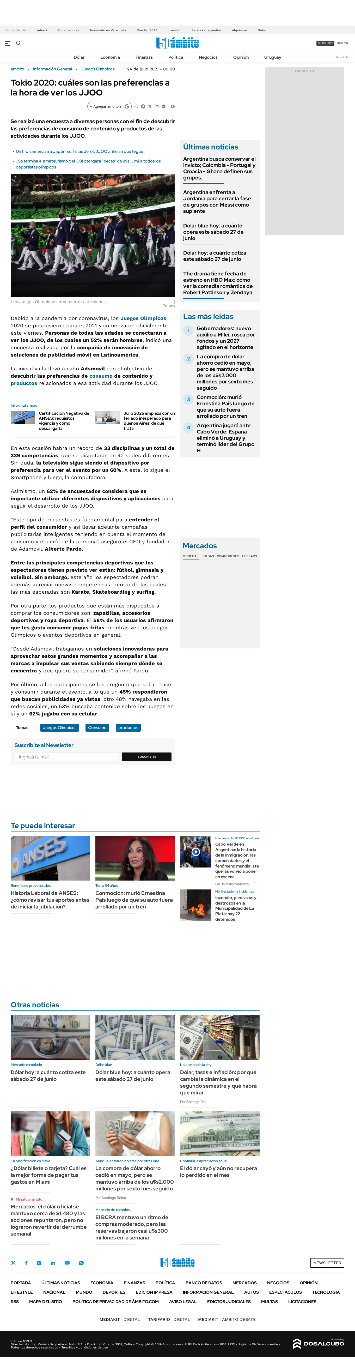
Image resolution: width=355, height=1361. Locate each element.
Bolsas (207, 556)
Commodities (228, 556)
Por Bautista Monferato (232, 884)
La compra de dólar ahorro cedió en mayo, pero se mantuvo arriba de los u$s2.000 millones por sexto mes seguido (225, 372)
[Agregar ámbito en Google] (109, 106)
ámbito (17, 69)
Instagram (39, 1263)
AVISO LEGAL (183, 1301)
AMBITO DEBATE (227, 1319)
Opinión (241, 57)
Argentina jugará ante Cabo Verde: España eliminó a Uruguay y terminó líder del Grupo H (225, 438)
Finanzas (144, 57)
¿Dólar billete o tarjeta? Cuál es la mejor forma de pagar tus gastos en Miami (49, 1175)
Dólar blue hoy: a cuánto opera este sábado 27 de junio (213, 232)
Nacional (54, 1292)
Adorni (42, 30)
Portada (21, 1283)
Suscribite (147, 756)
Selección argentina (207, 30)
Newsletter (343, 57)
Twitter (13, 1263)
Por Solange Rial (193, 1101)
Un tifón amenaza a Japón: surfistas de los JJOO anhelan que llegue (79, 151)
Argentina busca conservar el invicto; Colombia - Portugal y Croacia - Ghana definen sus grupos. (219, 168)
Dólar (262, 30)
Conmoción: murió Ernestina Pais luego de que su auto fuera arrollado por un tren (226, 406)
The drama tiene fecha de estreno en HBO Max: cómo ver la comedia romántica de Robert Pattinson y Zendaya (218, 283)
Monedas (191, 556)
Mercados (244, 1283)
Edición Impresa (154, 1292)
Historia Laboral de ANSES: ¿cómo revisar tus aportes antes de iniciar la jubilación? (50, 900)
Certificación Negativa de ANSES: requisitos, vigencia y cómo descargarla (64, 421)
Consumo (97, 727)
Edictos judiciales (229, 1301)
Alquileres (239, 30)
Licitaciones (302, 1301)
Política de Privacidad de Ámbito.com (115, 1301)
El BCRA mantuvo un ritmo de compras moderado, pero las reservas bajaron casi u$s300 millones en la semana (131, 1227)
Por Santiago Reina (110, 1197)
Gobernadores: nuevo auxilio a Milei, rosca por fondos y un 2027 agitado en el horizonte (226, 338)
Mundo (84, 1292)
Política (175, 57)
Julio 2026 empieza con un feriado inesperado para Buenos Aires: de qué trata (149, 421)
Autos (251, 1292)
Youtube (67, 1263)
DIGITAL (120, 1319)
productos (24, 383)
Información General (52, 69)
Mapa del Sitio (45, 1301)
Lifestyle (22, 1292)
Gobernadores (68, 30)
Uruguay (272, 57)
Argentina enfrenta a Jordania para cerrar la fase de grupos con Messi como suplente (217, 201)
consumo (101, 376)
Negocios (208, 57)
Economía (110, 57)
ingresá (342, 43)
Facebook (26, 1263)
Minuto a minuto (29, 1199)
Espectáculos (285, 1292)
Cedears (249, 556)
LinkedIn (53, 1263)
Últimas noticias (60, 1283)
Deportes (114, 1292)
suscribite (325, 43)
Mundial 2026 (147, 30)
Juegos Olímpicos (97, 69)
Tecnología (326, 1292)
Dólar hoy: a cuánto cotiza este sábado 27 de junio (214, 255)
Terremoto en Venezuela (107, 30)
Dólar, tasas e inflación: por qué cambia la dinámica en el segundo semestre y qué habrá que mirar (218, 1082)
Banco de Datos (204, 1283)
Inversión (174, 30)
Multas (269, 1301)
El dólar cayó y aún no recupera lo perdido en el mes (218, 1171)
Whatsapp (81, 1263)
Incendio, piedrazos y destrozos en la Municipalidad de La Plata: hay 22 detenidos (235, 908)
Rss (15, 1301)
